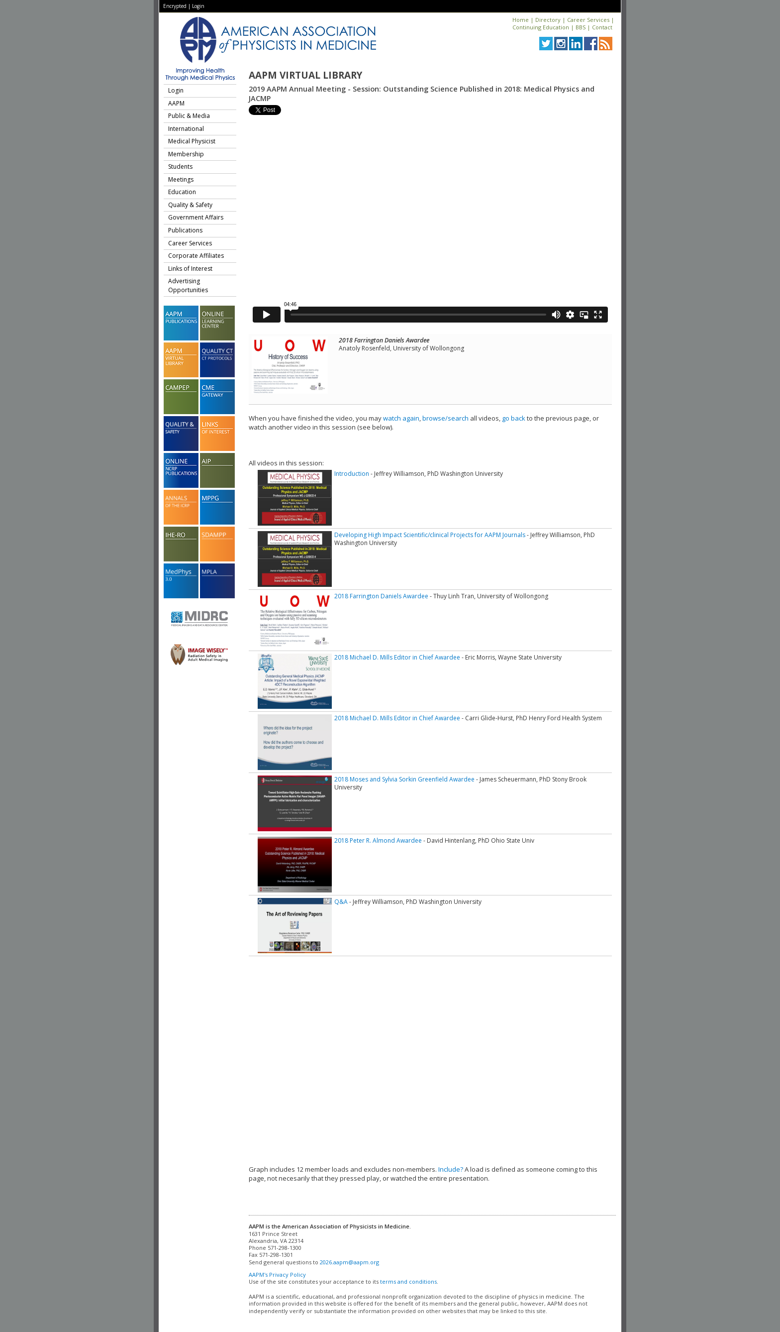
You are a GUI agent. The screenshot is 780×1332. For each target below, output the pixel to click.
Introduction (351, 473)
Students (180, 166)
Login (198, 5)
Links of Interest (190, 268)
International (186, 128)
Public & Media (189, 115)
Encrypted (175, 5)
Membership (186, 154)
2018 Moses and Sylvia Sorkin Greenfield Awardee (404, 779)
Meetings (181, 179)
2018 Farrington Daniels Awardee (381, 596)
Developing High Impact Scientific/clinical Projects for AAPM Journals (429, 535)
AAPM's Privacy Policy (277, 1274)
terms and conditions (408, 1281)
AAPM (176, 103)
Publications (185, 230)
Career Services (588, 19)
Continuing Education (540, 27)
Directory (548, 19)
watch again (401, 418)
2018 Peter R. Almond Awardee (378, 840)
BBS (580, 27)
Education (182, 192)
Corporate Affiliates (196, 255)
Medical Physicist (191, 141)
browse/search (445, 418)
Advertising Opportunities (188, 285)
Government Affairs (195, 217)
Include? (450, 1169)
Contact (602, 27)
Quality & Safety (190, 205)
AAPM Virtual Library (305, 75)
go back (513, 418)
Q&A (341, 901)
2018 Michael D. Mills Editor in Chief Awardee (397, 657)
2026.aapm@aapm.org (349, 1262)
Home (520, 19)
